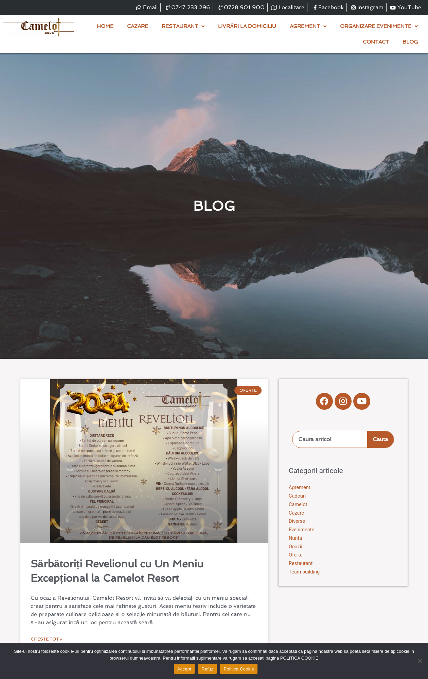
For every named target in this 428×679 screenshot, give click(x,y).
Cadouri (297, 496)
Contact (376, 42)
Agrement (308, 26)
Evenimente (302, 530)
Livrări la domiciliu (247, 26)
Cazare (137, 26)
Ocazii (296, 547)
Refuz (207, 669)
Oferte (296, 555)
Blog (410, 42)
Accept (184, 669)
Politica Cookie (239, 669)
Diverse (297, 521)
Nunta (295, 538)
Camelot (298, 505)
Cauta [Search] (380, 439)
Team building (305, 572)
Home (105, 26)
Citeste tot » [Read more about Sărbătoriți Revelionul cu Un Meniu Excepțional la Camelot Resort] (46, 639)
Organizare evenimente (379, 26)
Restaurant (183, 26)
